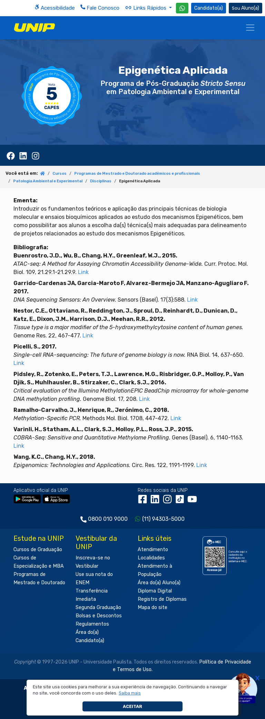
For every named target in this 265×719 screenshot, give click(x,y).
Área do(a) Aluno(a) (159, 583)
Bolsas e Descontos (99, 616)
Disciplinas (100, 181)
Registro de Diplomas (162, 599)
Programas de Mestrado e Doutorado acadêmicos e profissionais (137, 173)
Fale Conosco (99, 7)
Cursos (59, 173)
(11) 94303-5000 (163, 519)
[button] (129, 693)
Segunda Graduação (98, 607)
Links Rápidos (146, 7)
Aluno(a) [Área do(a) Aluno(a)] (245, 8)
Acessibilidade (55, 7)
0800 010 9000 (108, 519)
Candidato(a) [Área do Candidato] (208, 8)
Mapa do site (152, 607)
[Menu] (250, 27)
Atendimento (153, 550)
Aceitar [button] (132, 706)
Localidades (151, 558)
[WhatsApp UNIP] (182, 8)
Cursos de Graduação (37, 550)
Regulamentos (92, 624)
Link (83, 272)
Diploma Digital (155, 591)
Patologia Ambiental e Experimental (47, 181)
